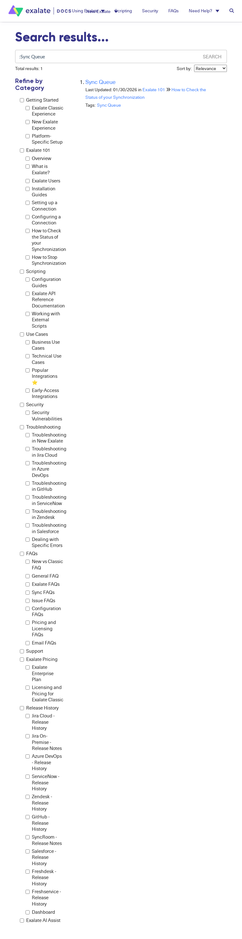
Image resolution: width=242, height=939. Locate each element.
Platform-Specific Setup (44, 139)
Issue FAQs (40, 600)
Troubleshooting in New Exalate (44, 438)
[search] (107, 56)
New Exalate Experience (42, 125)
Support (31, 651)
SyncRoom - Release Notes (44, 840)
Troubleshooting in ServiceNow (44, 500)
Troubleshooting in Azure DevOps (44, 469)
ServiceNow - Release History (43, 782)
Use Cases (34, 334)
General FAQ (42, 576)
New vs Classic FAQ (44, 564)
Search (212, 56)
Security (31, 404)
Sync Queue (100, 82)
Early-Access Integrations (42, 393)
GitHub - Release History (38, 823)
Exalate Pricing (39, 659)
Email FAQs (41, 643)
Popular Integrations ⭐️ (41, 376)
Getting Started (39, 100)
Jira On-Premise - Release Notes (44, 742)
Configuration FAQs (43, 611)
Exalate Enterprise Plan (40, 673)
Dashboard (40, 912)
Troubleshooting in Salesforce (44, 528)
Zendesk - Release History (39, 802)
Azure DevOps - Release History (44, 762)
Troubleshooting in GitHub (44, 486)
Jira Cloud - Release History (40, 722)
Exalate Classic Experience (44, 111)
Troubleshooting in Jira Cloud (44, 452)
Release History (39, 708)
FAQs (28, 553)
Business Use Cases (43, 345)
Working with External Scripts (43, 320)
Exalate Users (43, 181)
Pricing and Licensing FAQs (41, 628)
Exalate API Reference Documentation (44, 299)
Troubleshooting (40, 427)
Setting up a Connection (41, 205)
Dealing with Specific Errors (44, 542)
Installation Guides (40, 192)
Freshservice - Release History (43, 897)
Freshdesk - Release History (41, 877)
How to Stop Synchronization (44, 260)
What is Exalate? (38, 169)
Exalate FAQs (43, 584)
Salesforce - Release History (41, 857)
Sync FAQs (40, 592)
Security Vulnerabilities (44, 415)
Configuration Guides (43, 282)
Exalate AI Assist (40, 920)
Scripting (33, 271)
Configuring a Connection (43, 220)
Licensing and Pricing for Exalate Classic (44, 693)
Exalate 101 (35, 150)
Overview (38, 158)
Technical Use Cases (43, 359)
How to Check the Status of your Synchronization (44, 240)
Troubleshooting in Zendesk (44, 514)
